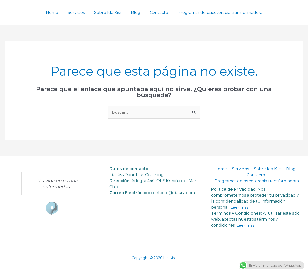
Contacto (157, 12)
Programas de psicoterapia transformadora (216, 12)
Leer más (239, 207)
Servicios (78, 12)
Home (56, 12)
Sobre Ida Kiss (108, 12)
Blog (135, 12)
